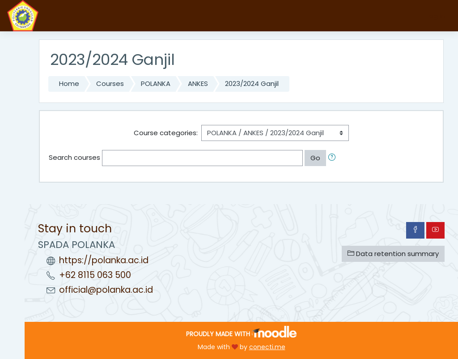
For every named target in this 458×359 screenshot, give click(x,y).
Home (69, 83)
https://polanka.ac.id (103, 260)
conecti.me (267, 346)
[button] (333, 158)
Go (315, 157)
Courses (110, 83)
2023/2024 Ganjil (252, 83)
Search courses (74, 157)
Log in (435, 16)
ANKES (198, 83)
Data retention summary (393, 253)
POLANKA (155, 83)
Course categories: (166, 132)
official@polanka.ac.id (106, 290)
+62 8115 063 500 (95, 275)
